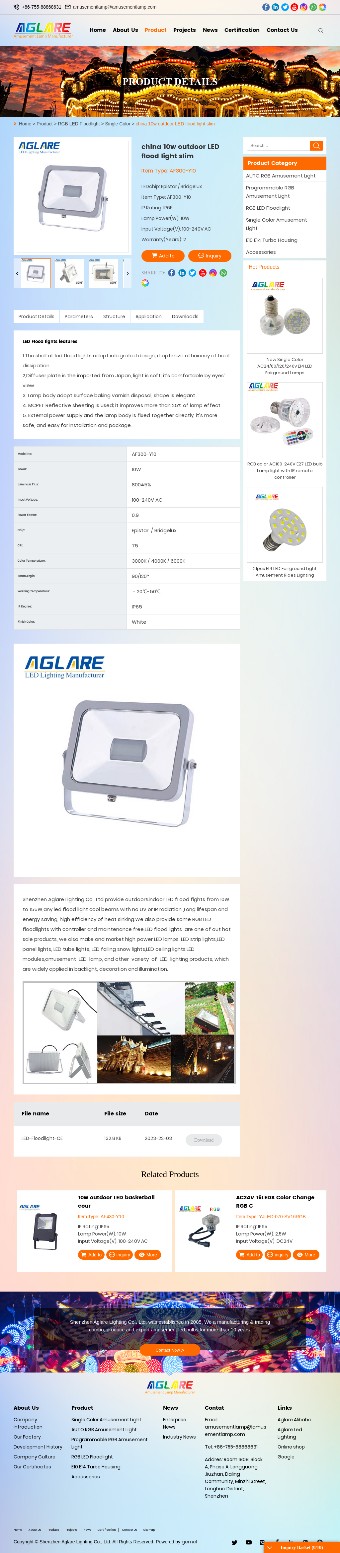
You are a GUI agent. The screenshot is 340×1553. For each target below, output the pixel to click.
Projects (184, 30)
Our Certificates (32, 1466)
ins (303, 7)
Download (203, 1140)
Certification (242, 30)
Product (156, 30)
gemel (189, 1541)
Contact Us (282, 30)
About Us (125, 30)
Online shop (291, 1447)
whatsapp (313, 7)
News (210, 30)
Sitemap (149, 1530)
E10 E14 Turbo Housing (272, 240)
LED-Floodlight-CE (42, 1138)
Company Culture (34, 1456)
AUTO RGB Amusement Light (281, 175)
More (148, 1254)
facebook (266, 7)
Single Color (117, 123)
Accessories (261, 251)
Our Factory (27, 1437)
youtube (294, 7)
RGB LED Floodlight (79, 123)
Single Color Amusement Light (276, 224)
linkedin (275, 7)
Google (286, 1456)
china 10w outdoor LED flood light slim (175, 123)
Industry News (179, 1437)
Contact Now (169, 1350)
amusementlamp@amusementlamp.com (115, 7)
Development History (38, 1447)
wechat (322, 7)
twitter (285, 7)
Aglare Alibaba (294, 1419)
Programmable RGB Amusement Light (270, 191)
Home (98, 30)
